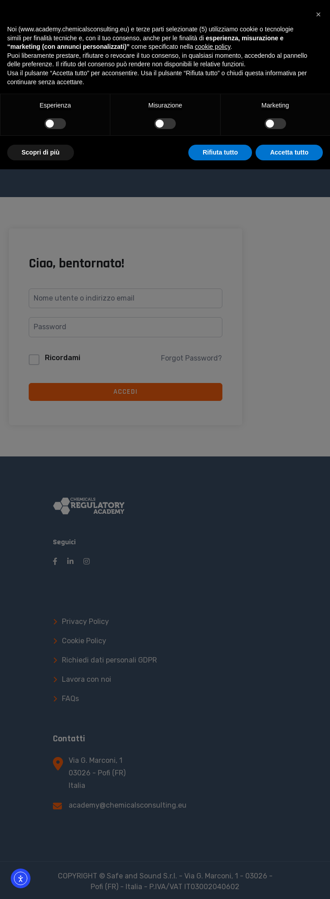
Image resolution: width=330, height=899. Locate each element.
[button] (318, 14)
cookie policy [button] (212, 46)
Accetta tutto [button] (289, 152)
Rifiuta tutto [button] (220, 152)
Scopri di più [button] (41, 152)
